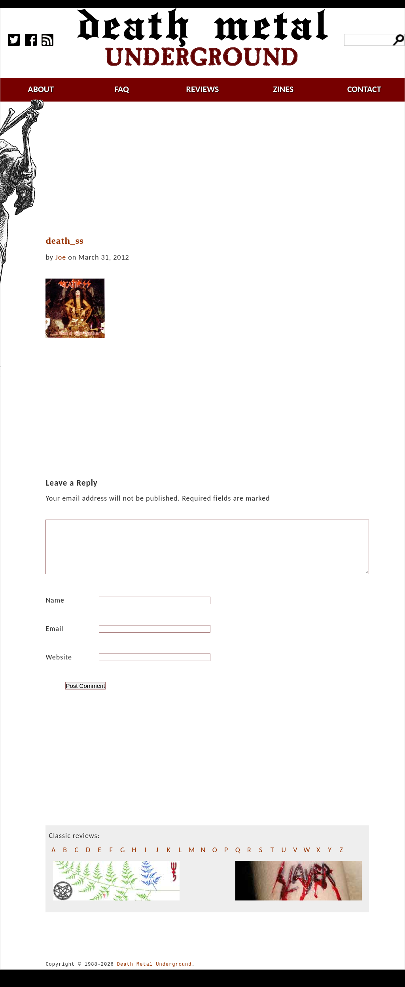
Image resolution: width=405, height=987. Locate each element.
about (41, 89)
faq (121, 89)
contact (364, 89)
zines (283, 89)
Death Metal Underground (154, 973)
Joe (60, 257)
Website (58, 666)
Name (54, 609)
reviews (202, 89)
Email (54, 638)
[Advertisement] (212, 168)
